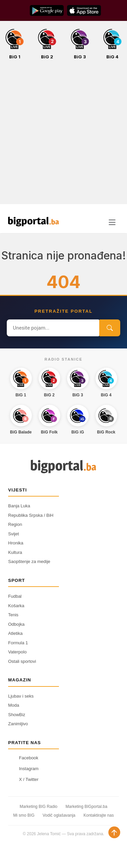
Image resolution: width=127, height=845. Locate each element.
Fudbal (15, 596)
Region (15, 524)
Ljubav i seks (21, 696)
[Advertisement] (63, 135)
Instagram (23, 768)
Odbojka (16, 624)
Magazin (19, 679)
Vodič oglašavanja (59, 815)
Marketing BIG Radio (38, 806)
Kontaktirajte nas (99, 815)
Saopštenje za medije (29, 561)
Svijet (13, 533)
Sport (16, 580)
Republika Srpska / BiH (31, 515)
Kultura (15, 552)
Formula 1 (18, 642)
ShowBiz (16, 714)
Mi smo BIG (24, 815)
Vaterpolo (17, 651)
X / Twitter (23, 779)
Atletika (15, 633)
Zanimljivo (18, 723)
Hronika (15, 542)
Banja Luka (19, 505)
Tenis (13, 614)
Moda (13, 705)
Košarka (16, 605)
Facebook (23, 757)
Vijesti (17, 489)
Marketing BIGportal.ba (86, 806)
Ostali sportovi (22, 661)
